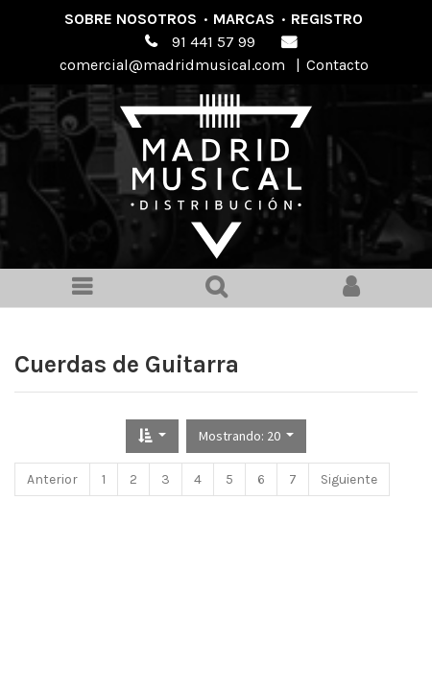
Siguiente (349, 479)
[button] (152, 436)
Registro (327, 19)
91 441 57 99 (213, 42)
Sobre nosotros (130, 19)
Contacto (337, 65)
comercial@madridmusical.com (172, 65)
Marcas (244, 19)
